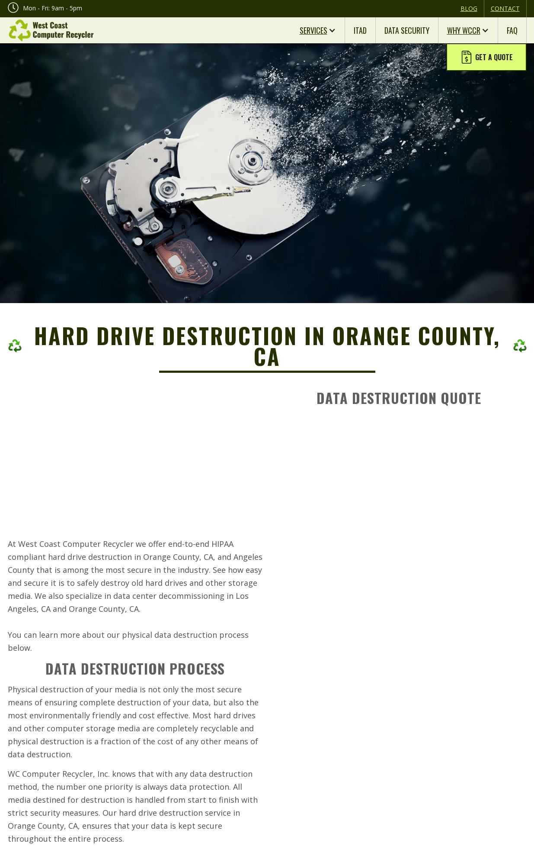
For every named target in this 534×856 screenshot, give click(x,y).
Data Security (406, 30)
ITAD (360, 30)
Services (313, 30)
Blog (468, 8)
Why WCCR (463, 30)
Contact (505, 8)
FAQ (512, 30)
